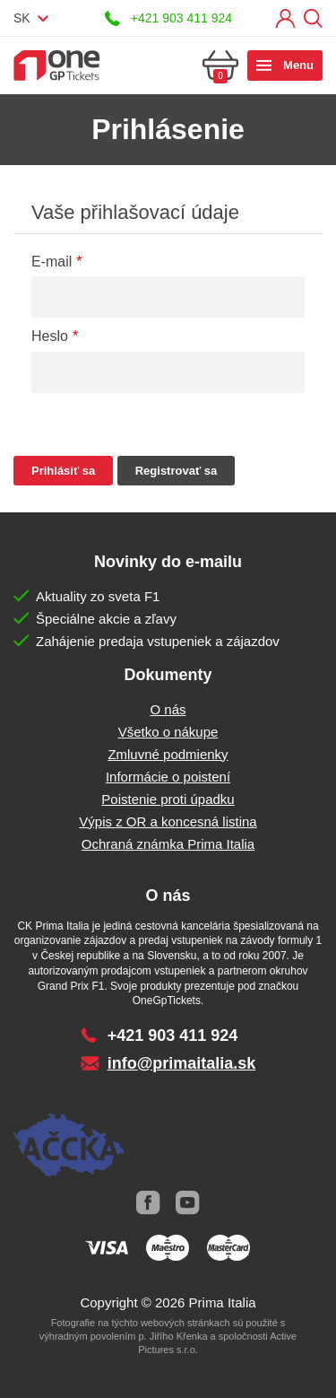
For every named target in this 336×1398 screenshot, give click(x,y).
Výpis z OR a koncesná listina (167, 821)
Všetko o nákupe (168, 731)
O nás (167, 709)
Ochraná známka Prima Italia (168, 844)
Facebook (148, 1203)
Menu (298, 65)
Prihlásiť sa (285, 18)
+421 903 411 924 (181, 18)
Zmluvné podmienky (168, 754)
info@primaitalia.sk (182, 1063)
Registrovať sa (176, 470)
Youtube (188, 1203)
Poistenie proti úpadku (167, 799)
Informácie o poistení (168, 776)
